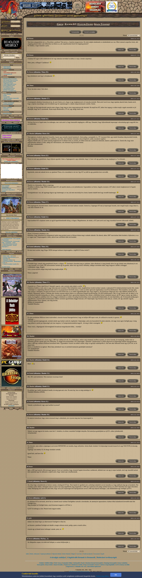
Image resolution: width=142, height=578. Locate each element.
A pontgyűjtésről (7, 74)
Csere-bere (79, 553)
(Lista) (15, 78)
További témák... (6, 267)
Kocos (31, 38)
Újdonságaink (7, 66)
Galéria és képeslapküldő (107, 565)
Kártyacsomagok (7, 81)
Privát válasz (132, 49)
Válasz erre (121, 49)
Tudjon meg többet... (103, 576)
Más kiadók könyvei (8, 80)
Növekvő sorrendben (89, 32)
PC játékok (6, 86)
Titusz (31, 85)
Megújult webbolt (7, 260)
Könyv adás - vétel (8, 256)
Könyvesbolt (48, 565)
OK (116, 575)
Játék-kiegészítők (7, 84)
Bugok (73, 553)
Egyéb (102, 553)
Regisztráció (69, 566)
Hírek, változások (34, 553)
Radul (31, 155)
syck (30, 518)
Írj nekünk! (11, 405)
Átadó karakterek (88, 553)
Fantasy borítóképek (8, 102)
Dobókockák (6, 89)
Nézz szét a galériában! (11, 232)
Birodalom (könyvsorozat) (10, 244)
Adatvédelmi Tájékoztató (7, 136)
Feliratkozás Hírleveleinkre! (10, 120)
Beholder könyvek (8, 78)
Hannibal (5, 258)
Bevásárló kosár (7, 113)
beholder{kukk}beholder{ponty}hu (79, 571)
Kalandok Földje (67, 563)
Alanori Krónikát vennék (9, 264)
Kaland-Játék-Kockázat (9, 257)
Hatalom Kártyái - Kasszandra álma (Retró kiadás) (8, 190)
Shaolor (31, 133)
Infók (27, 553)
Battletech (75, 565)
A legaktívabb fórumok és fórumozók (81, 557)
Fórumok (5, 109)
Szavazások (6, 110)
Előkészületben (7, 68)
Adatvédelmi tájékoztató (94, 566)
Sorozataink (6, 96)
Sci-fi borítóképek (8, 104)
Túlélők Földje (85, 24)
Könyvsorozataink (88, 565)
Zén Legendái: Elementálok (6, 186)
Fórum (60, 24)
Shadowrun (67, 565)
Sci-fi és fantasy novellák (122, 565)
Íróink (5, 95)
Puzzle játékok (7, 85)
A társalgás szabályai (58, 557)
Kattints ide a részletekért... (11, 161)
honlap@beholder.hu (11, 393)
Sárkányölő (76, 563)
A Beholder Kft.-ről (80, 566)
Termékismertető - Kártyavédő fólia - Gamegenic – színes (11, 242)
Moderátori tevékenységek (107, 557)
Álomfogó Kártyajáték (110, 563)
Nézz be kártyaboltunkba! (11, 183)
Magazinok (6, 82)
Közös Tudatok (101, 24)
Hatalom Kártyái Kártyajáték (94, 563)
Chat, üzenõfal (7, 94)
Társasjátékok (7, 88)
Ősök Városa (57, 563)
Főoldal (41, 563)
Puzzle (82, 563)
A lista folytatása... (7, 249)
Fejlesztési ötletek (56, 553)
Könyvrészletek (7, 99)
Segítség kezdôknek (45, 553)
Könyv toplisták (7, 107)
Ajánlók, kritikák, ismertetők (11, 98)
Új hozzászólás (75, 32)
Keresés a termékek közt (9, 90)
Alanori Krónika (58, 565)
